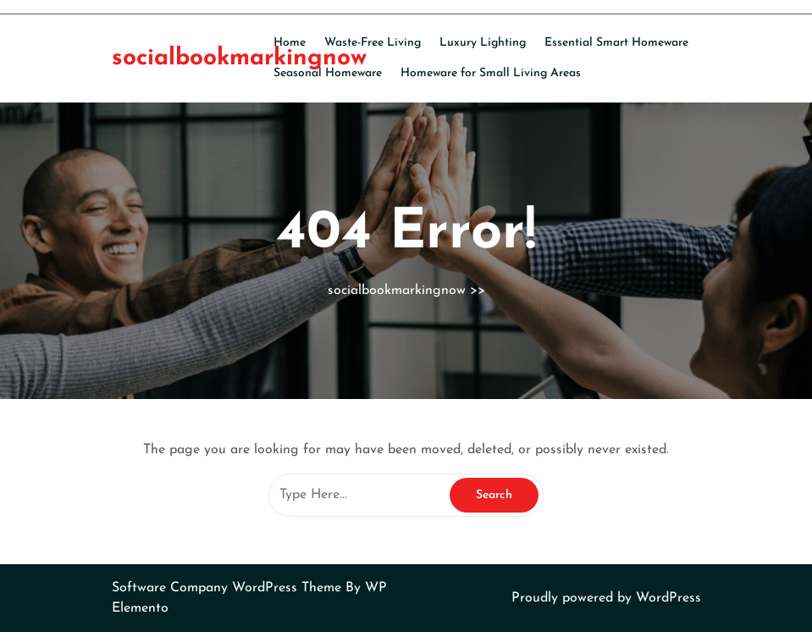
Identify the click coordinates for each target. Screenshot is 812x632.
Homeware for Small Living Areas (490, 73)
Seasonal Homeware (327, 73)
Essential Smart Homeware (616, 42)
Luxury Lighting (482, 42)
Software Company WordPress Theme (228, 588)
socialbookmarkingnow (239, 58)
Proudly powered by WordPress (606, 598)
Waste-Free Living (372, 42)
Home (289, 42)
